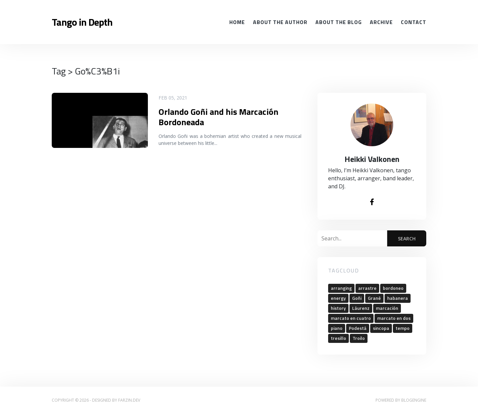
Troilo (358, 338)
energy (338, 297)
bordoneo (393, 287)
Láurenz (361, 308)
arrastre (367, 287)
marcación (387, 308)
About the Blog (338, 22)
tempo (403, 328)
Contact (413, 22)
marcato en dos (394, 318)
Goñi (357, 297)
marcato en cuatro (351, 318)
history (338, 308)
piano (336, 328)
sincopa (381, 328)
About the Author (280, 22)
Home (237, 22)
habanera (397, 297)
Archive (381, 22)
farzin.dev (129, 400)
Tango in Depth (82, 22)
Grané (374, 297)
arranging (341, 287)
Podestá (358, 328)
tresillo (338, 338)
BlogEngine (413, 400)
